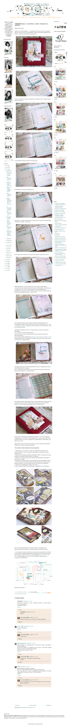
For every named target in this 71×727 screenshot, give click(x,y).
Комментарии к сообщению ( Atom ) (28, 707)
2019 (6, 165)
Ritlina (18, 666)
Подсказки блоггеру (59, 236)
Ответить (19, 607)
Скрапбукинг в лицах (59, 262)
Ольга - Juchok (20, 626)
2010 (6, 270)
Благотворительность (59, 217)
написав (32, 556)
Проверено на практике (22, 593)
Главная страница (32, 705)
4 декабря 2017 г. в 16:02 (28, 626)
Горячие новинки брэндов (60, 224)
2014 (6, 263)
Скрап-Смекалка (58, 260)
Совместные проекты (59, 263)
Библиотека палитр (59, 211)
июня (7, 248)
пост (28, 31)
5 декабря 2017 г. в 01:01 (25, 666)
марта (7, 253)
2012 (6, 266)
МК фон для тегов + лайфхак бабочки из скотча (8, 189)
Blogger (41, 723)
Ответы (20, 609)
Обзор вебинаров (58, 229)
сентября (8, 242)
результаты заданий (59, 256)
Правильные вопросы (59, 238)
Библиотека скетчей (59, 213)
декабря (8, 170)
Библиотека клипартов (59, 208)
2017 (6, 169)
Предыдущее (48, 705)
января (7, 257)
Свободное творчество (59, 257)
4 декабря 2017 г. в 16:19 (33, 656)
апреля (7, 252)
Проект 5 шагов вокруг (59, 247)
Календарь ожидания (59, 227)
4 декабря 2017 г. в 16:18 (33, 617)
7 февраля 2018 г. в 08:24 (33, 679)
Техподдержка (58, 265)
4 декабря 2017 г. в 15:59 (27, 601)
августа (8, 245)
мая (7, 250)
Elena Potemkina (23, 617)
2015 (6, 261)
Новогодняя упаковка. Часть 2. (8, 218)
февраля (8, 255)
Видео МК (57, 223)
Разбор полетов (58, 251)
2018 (6, 167)
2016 (6, 259)
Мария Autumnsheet (21, 643)
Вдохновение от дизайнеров (60, 220)
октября (8, 240)
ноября (7, 238)
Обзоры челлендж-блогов (60, 230)
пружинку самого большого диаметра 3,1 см (40, 336)
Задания (56, 226)
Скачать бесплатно (59, 259)
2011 (6, 268)
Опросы (56, 233)
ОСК (56, 235)
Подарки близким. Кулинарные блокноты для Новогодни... (9, 201)
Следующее (17, 705)
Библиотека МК (58, 210)
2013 (6, 265)
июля (7, 246)
